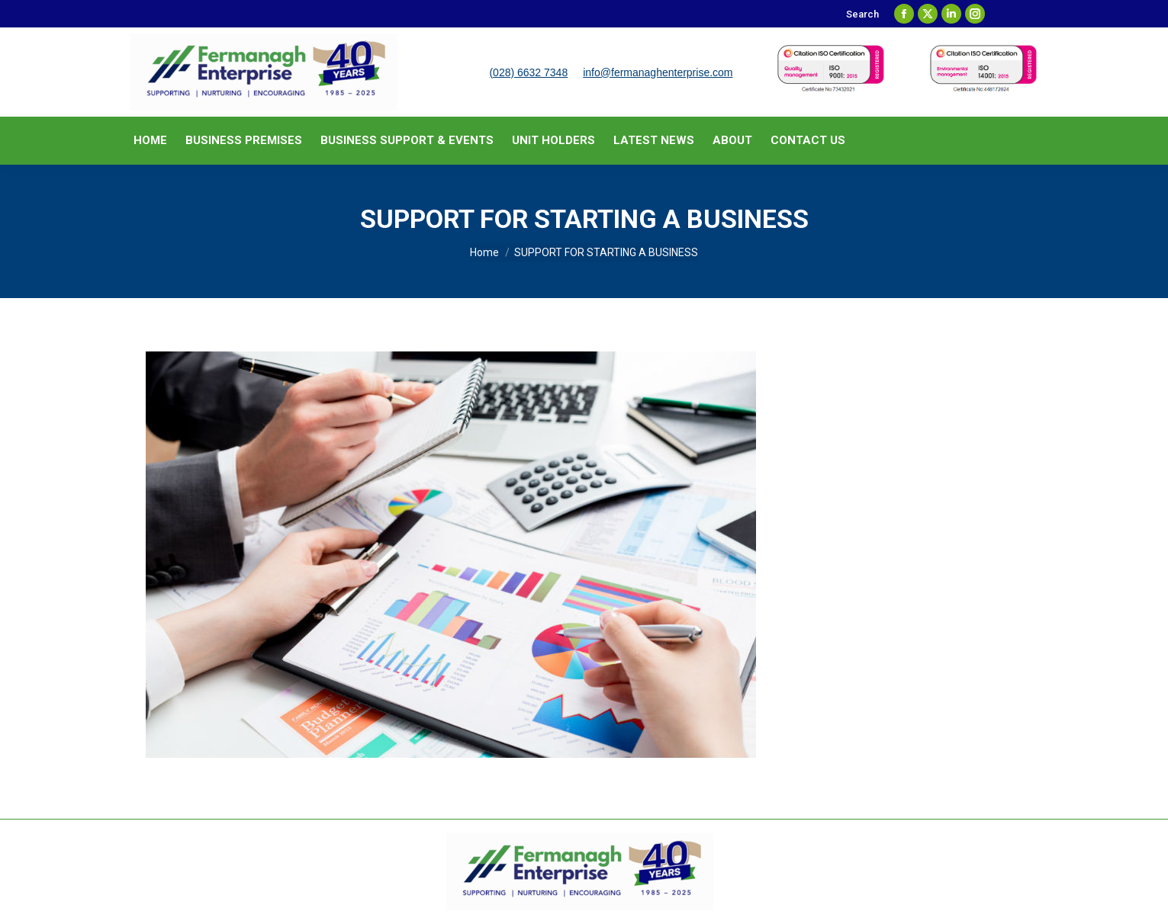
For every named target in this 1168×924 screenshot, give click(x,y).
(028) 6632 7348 (528, 72)
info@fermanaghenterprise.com (657, 72)
